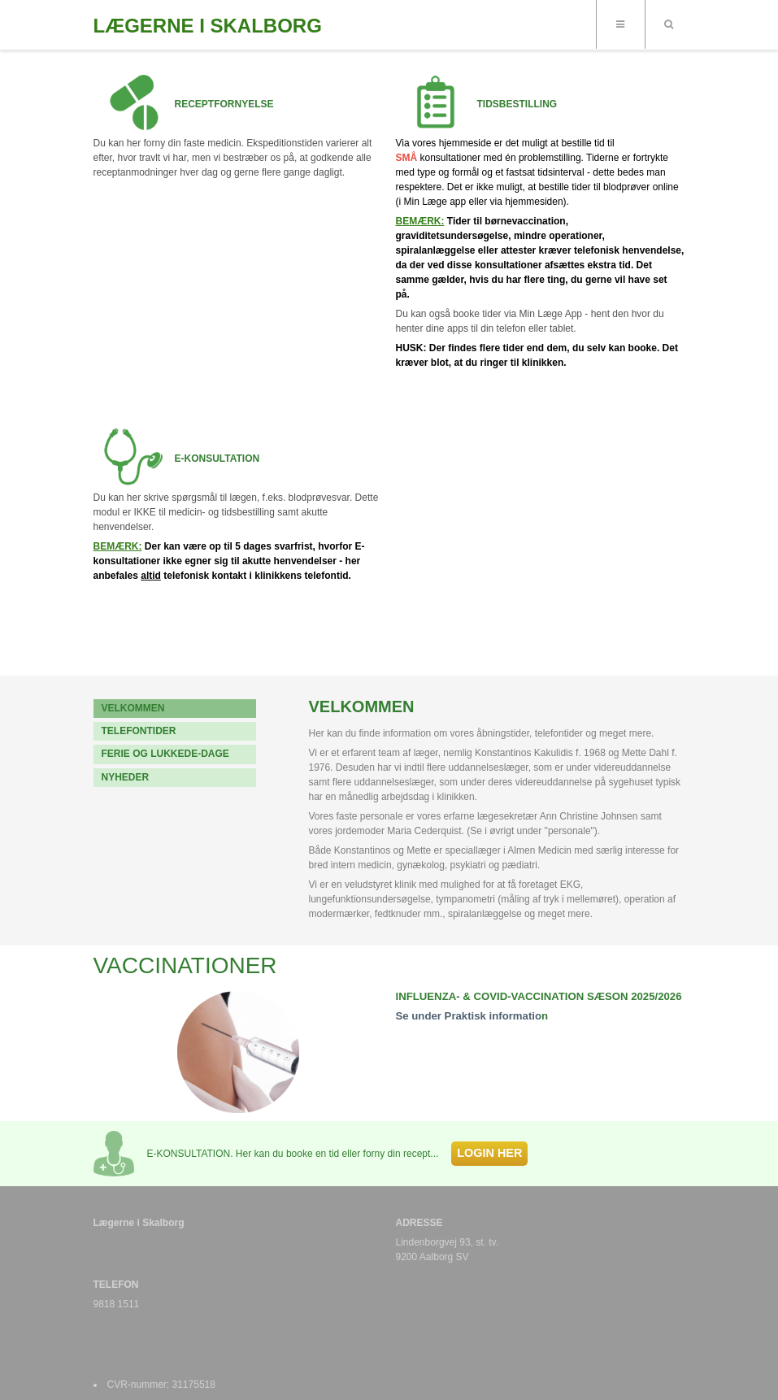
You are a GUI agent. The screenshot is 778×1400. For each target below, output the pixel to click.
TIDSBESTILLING (517, 104)
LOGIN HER (489, 1152)
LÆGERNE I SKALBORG (207, 26)
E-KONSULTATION (217, 458)
